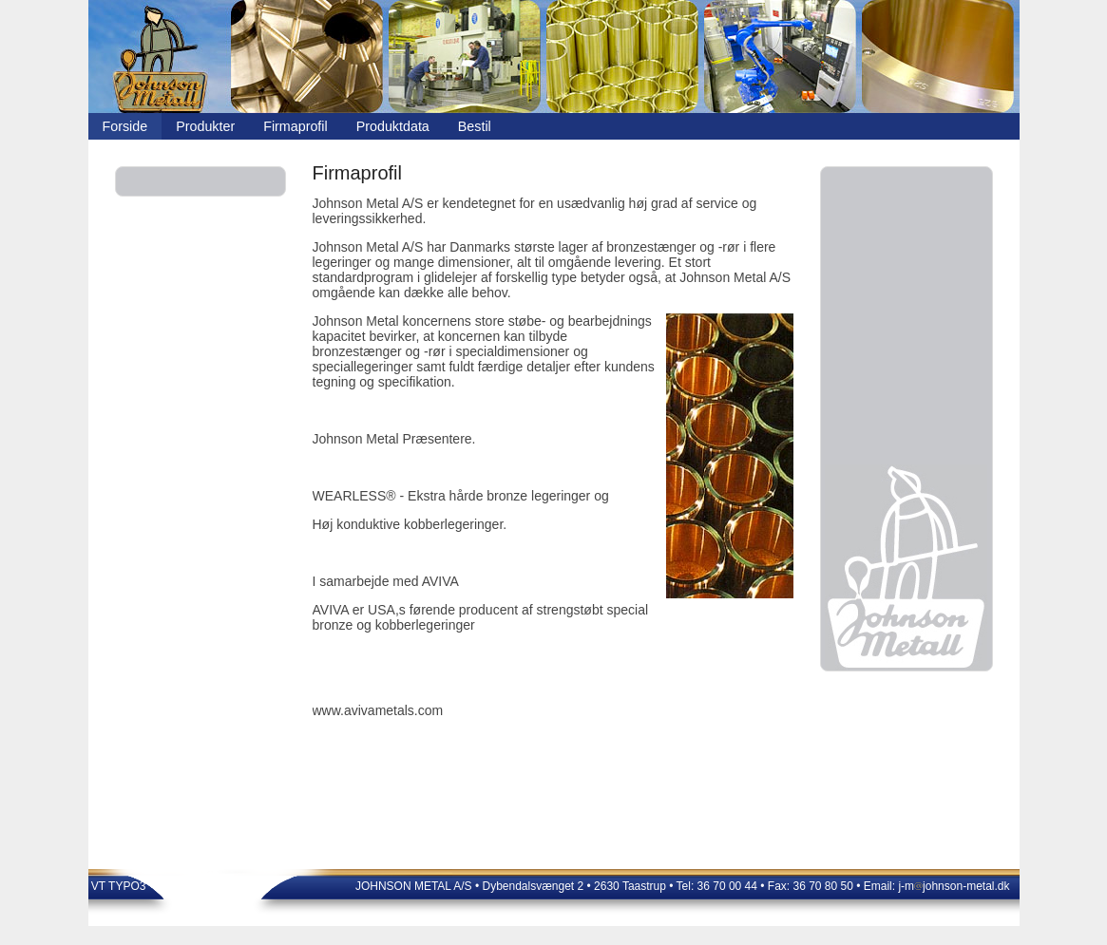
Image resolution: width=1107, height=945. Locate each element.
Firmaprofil (295, 126)
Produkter (205, 126)
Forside (125, 126)
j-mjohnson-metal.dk (953, 886)
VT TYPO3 (117, 886)
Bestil (474, 126)
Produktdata (392, 126)
